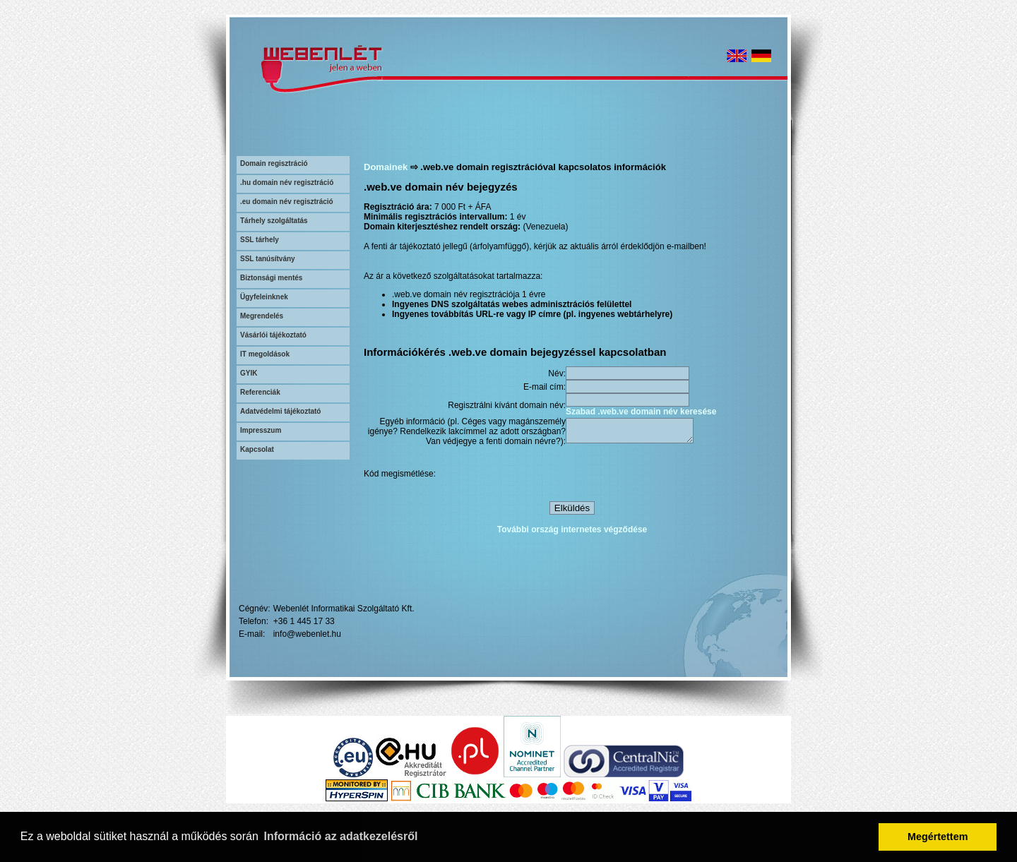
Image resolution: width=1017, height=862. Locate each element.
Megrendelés (261, 316)
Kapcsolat (257, 449)
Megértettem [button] (938, 836)
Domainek (386, 167)
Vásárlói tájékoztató (273, 335)
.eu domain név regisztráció (286, 201)
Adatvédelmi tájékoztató (280, 411)
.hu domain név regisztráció (286, 182)
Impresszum (260, 430)
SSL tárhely (259, 240)
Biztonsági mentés (271, 278)
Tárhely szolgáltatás (274, 221)
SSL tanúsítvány (267, 259)
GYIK (248, 373)
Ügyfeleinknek (264, 297)
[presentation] (673, 475)
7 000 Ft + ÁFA (462, 207)
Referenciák (260, 392)
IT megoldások (265, 354)
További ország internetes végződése (572, 532)
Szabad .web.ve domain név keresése (641, 412)
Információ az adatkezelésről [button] (341, 836)
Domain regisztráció (274, 163)
